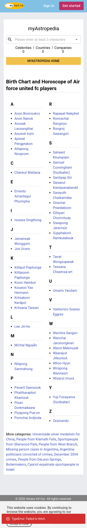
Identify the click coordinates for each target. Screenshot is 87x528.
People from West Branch (58, 444)
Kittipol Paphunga (27, 267)
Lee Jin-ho (22, 326)
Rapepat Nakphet (66, 114)
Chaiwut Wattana (27, 173)
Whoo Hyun (61, 363)
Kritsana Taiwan (26, 308)
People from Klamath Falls (36, 439)
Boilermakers (16, 464)
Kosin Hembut (25, 283)
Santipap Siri (62, 178)
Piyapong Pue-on (27, 413)
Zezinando (61, 421)
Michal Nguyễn (25, 345)
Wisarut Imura (63, 378)
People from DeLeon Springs (39, 459)
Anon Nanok (23, 119)
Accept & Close (19, 523)
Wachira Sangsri (65, 333)
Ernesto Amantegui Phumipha (22, 196)
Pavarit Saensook (27, 388)
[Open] (76, 39)
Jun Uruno (22, 249)
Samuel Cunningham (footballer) (62, 167)
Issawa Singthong (27, 220)
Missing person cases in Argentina (32, 449)
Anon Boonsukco (27, 114)
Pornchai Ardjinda (27, 418)
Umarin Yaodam (65, 291)
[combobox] (43, 39)
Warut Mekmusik (65, 348)
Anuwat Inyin (24, 134)
